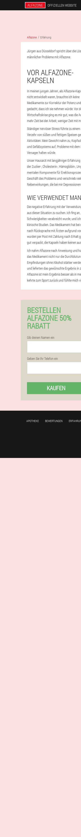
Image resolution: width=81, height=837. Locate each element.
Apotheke (32, 421)
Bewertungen (54, 421)
